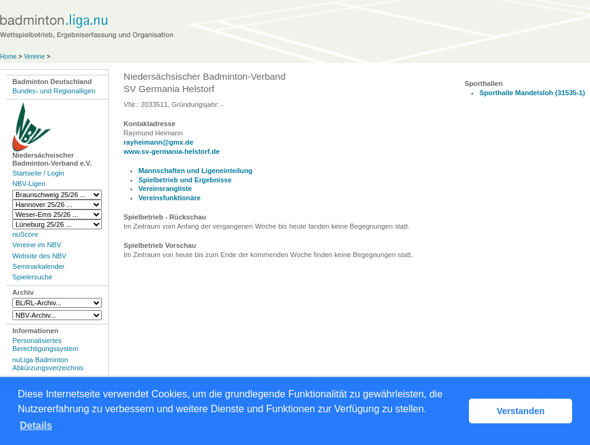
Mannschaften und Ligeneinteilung (195, 170)
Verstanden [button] (521, 411)
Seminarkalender (38, 266)
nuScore (25, 234)
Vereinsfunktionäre (169, 197)
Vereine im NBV (36, 244)
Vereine (33, 56)
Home (8, 56)
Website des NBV (39, 256)
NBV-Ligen (28, 183)
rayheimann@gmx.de (158, 142)
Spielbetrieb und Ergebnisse (185, 180)
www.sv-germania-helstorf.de (172, 151)
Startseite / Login (38, 173)
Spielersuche (32, 277)
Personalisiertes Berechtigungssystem (45, 344)
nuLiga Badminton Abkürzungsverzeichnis (47, 363)
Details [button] (36, 425)
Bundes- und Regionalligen (53, 91)
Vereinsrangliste (165, 188)
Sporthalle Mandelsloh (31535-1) (532, 92)
